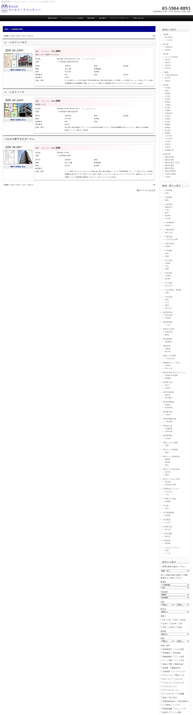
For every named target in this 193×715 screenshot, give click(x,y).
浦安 (167, 452)
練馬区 (168, 127)
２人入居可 (179, 649)
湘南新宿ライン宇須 (171, 363)
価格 (6, 36)
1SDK (183, 620)
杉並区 (168, 122)
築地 (167, 475)
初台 (167, 508)
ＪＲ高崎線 (167, 190)
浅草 (167, 550)
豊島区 (168, 124)
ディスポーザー (169, 694)
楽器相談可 (167, 649)
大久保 (168, 218)
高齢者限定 (167, 657)
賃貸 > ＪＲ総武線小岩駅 (13, 29)
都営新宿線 (167, 322)
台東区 (168, 99)
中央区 (168, 88)
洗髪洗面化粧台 (169, 701)
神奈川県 (166, 154)
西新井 (168, 405)
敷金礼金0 (179, 664)
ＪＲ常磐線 (167, 250)
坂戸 (167, 385)
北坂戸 (168, 388)
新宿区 (168, 93)
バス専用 (166, 705)
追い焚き (173, 698)
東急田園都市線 (169, 419)
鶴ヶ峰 (168, 351)
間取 (17, 36)
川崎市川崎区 (170, 174)
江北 (167, 494)
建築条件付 (176, 668)
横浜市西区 (169, 157)
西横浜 (168, 349)
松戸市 (168, 78)
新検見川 (168, 207)
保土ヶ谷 (168, 232)
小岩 (167, 210)
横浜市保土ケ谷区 (172, 163)
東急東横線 (167, 435)
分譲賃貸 (166, 671)
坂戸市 (168, 68)
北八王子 (168, 286)
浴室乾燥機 (167, 709)
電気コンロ (179, 675)
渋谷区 (168, 116)
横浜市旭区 (169, 165)
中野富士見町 (170, 485)
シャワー (177, 705)
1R (164, 620)
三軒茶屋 (168, 422)
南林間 (168, 501)
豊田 (167, 305)
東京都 (166, 85)
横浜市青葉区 (170, 171)
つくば (168, 553)
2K (181, 624)
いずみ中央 (169, 359)
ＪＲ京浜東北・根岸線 (172, 290)
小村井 (168, 415)
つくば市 (168, 40)
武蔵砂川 (168, 342)
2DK (164, 627)
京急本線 (166, 540)
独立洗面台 (183, 701)
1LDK (165, 624)
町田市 (168, 144)
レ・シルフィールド (16, 42)
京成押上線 (167, 527)
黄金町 (168, 543)
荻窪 (167, 300)
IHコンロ (166, 679)
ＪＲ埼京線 (167, 273)
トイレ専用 (176, 712)
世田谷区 (168, 113)
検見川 (168, 536)
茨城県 (166, 34)
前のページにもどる (146, 190)
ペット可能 (167, 660)
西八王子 (168, 308)
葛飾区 (168, 133)
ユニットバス (180, 709)
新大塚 (168, 482)
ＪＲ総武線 (167, 204)
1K (169, 620)
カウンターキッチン (171, 690)
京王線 (166, 506)
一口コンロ (178, 679)
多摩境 (168, 515)
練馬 (167, 335)
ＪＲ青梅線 (167, 197)
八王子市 (168, 139)
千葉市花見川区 (171, 75)
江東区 (168, 105)
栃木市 (168, 50)
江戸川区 (168, 136)
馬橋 (167, 256)
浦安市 (168, 81)
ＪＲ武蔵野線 (168, 223)
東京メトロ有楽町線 (171, 456)
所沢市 (168, 60)
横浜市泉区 (169, 168)
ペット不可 (179, 660)
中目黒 (168, 438)
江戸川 (168, 522)
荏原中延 (168, 431)
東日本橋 (168, 315)
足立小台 (168, 492)
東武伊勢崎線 (168, 402)
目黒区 (168, 110)
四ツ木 (168, 529)
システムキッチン (170, 686)
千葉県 (166, 72)
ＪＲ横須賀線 (168, 230)
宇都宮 (168, 246)
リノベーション (179, 671)
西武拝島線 (167, 339)
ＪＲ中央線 (167, 297)
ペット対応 (179, 657)
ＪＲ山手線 (167, 260)
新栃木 (168, 395)
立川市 (168, 141)
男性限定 (166, 653)
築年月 (30, 36)
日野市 (168, 147)
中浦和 (168, 276)
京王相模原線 (168, 513)
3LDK (180, 627)
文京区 (168, 96)
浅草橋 (168, 318)
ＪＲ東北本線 (168, 244)
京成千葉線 (167, 534)
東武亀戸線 (167, 412)
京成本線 (166, 520)
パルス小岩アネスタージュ (19, 139)
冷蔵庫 (181, 694)
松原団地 (168, 408)
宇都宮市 (168, 47)
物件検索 (91, 18)
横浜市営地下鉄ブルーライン (175, 372)
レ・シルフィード (14, 92)
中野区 (168, 119)
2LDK (172, 627)
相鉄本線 (166, 346)
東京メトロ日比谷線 (171, 469)
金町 (167, 253)
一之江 (168, 325)
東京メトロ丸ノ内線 (171, 479)
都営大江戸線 (168, 329)
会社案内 (102, 18)
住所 (23, 36)
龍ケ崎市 (168, 37)
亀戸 (167, 213)
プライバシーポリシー (119, 18)
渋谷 (167, 266)
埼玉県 (166, 54)
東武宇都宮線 (168, 392)
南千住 (168, 472)
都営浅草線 (167, 312)
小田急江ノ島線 (169, 499)
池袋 (167, 269)
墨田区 (168, 102)
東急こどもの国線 (170, 443)
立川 (167, 302)
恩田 (167, 445)
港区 (167, 91)
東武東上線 (167, 382)
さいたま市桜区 (171, 57)
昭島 (167, 200)
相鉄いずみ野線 (169, 356)
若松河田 (168, 332)
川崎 (167, 293)
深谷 (167, 193)
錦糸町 (168, 216)
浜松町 (168, 263)
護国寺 (168, 459)
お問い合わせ (138, 18)
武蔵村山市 (169, 150)
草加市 (168, 65)
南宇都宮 (168, 398)
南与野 (168, 279)
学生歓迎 (177, 653)
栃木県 (166, 44)
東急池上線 (167, 426)
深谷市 (168, 63)
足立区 (168, 130)
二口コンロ (167, 683)
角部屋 (165, 668)
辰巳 (167, 465)
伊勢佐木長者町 (171, 375)
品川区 (168, 108)
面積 (11, 36)
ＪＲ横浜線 (167, 237)
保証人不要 (167, 664)
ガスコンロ (167, 675)
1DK (176, 620)
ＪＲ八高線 (167, 283)
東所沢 (168, 225)
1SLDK (174, 624)
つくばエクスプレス (171, 548)
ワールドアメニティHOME (72, 18)
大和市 (168, 177)
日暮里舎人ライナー (171, 489)
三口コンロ (179, 683)
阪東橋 (168, 378)
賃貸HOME (52, 18)
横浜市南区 (169, 160)
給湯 (164, 698)
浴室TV (166, 712)
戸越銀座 (168, 429)
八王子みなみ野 (171, 239)
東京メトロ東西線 (170, 450)
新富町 (168, 462)
